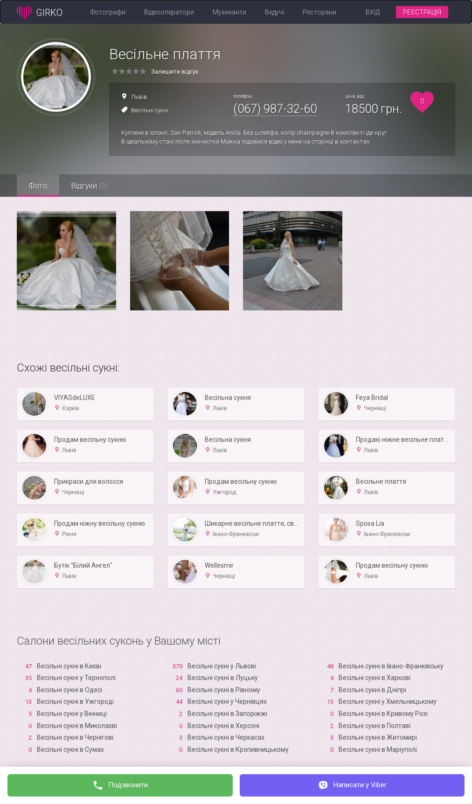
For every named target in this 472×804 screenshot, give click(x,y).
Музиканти (229, 12)
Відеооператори (169, 12)
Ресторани (319, 12)
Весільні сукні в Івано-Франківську (391, 666)
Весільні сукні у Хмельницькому (388, 701)
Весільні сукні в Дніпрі (372, 690)
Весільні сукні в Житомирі (378, 737)
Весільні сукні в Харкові (374, 677)
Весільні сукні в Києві (69, 666)
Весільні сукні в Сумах (70, 749)
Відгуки (89, 185)
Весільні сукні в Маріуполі (378, 749)
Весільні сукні (149, 110)
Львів (139, 96)
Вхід (373, 12)
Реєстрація (422, 12)
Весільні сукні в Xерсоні (223, 725)
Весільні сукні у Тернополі (76, 677)
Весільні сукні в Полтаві (374, 725)
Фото (38, 185)
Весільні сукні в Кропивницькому (238, 749)
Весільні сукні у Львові (221, 666)
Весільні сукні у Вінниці (72, 713)
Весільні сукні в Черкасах (225, 737)
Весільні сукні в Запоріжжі (227, 713)
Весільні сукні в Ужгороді (75, 701)
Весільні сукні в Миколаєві (77, 725)
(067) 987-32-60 (275, 109)
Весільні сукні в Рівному (223, 690)
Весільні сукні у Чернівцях (227, 701)
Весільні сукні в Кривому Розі (383, 713)
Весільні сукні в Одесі (69, 690)
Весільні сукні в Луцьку (222, 677)
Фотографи (107, 12)
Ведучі (274, 12)
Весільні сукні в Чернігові (75, 737)
